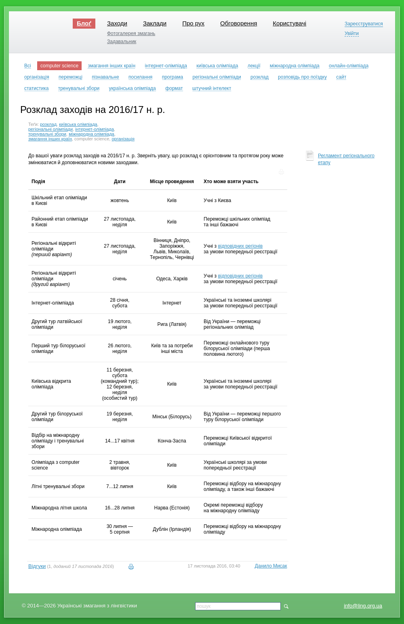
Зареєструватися (364, 24)
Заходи (117, 23)
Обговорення (238, 23)
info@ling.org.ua (363, 606)
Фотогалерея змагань (131, 33)
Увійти (352, 33)
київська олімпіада (78, 124)
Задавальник (121, 41)
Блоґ (84, 23)
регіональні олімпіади (50, 129)
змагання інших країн (50, 138)
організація (123, 138)
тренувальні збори (47, 133)
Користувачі (289, 23)
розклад (48, 124)
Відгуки (37, 566)
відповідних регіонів (240, 246)
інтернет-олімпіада (94, 129)
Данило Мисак (271, 566)
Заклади (154, 23)
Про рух (193, 23)
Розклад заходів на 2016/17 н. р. (92, 109)
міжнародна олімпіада (91, 133)
